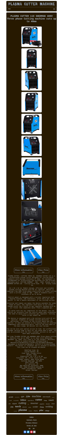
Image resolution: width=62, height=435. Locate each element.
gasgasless (42, 404)
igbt (22, 396)
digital (14, 403)
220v (28, 396)
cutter (38, 399)
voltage (47, 410)
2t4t (10, 404)
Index (31, 417)
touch (51, 400)
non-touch (46, 397)
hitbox (23, 400)
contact (30, 410)
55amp (45, 400)
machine (36, 396)
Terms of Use (31, 425)
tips (28, 404)
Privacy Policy (31, 423)
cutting (22, 403)
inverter (34, 403)
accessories (17, 397)
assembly (15, 411)
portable (11, 397)
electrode (48, 404)
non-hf (53, 397)
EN (29, 428)
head (11, 400)
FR (33, 428)
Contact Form (31, 420)
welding (49, 406)
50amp (42, 407)
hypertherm (31, 400)
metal (29, 407)
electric (24, 407)
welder (35, 407)
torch (18, 406)
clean (53, 404)
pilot (41, 410)
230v (11, 407)
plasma (23, 409)
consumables (16, 400)
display (36, 410)
